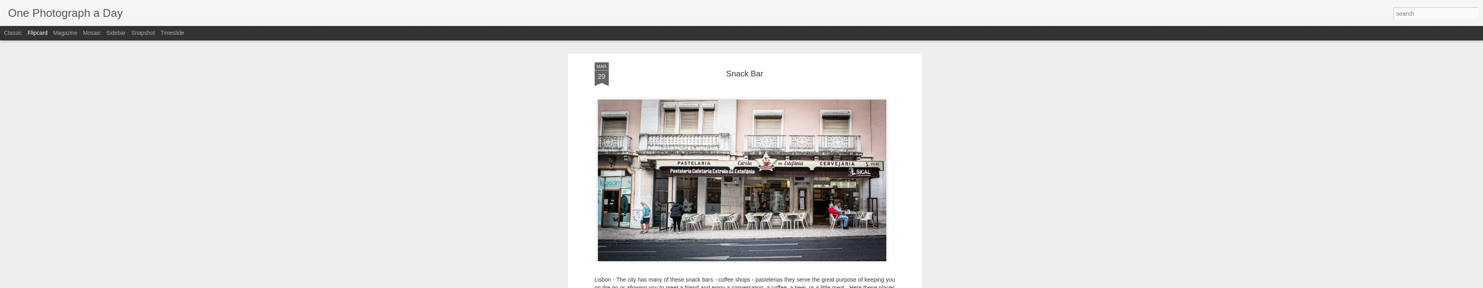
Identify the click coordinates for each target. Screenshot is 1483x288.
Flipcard (38, 33)
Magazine (65, 33)
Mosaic (92, 33)
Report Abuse (790, 283)
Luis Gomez (780, 271)
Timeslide (172, 33)
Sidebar (116, 33)
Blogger (766, 283)
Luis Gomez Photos (619, 256)
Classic (13, 33)
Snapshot (143, 33)
